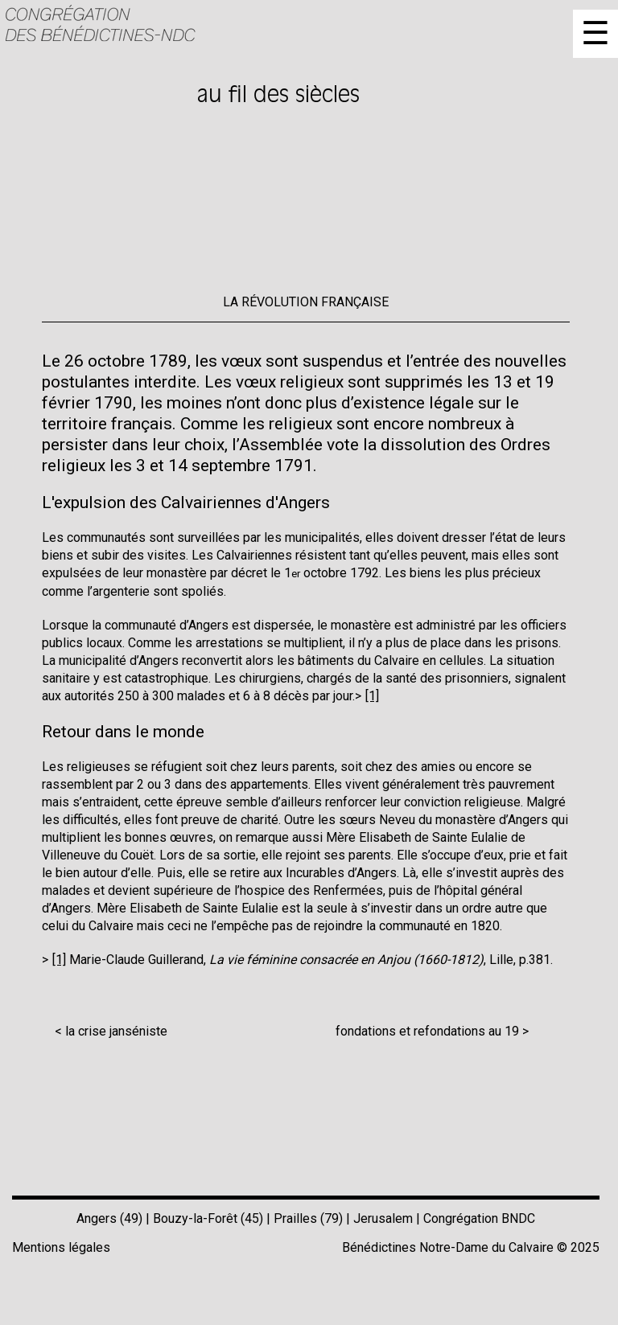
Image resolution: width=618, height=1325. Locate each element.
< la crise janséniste (111, 1031)
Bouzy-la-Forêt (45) (208, 1218)
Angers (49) (109, 1218)
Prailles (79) (308, 1218)
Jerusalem (383, 1218)
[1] (372, 696)
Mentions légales (61, 1247)
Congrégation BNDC (479, 1218)
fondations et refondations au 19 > (432, 1031)
